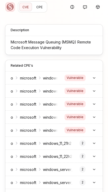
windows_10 (53, 78)
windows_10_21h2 (57, 117)
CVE (25, 7)
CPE (39, 7)
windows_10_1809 (58, 104)
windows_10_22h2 (58, 130)
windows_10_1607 (58, 91)
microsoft (28, 78)
